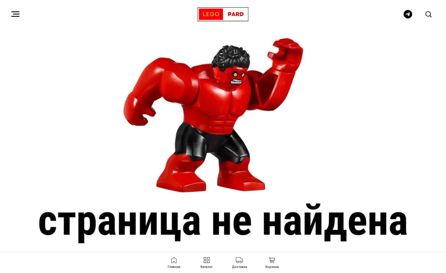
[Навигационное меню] (15, 14)
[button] (428, 14)
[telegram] (408, 17)
